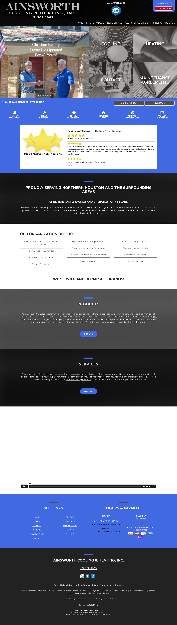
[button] (129, 103)
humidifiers (92, 319)
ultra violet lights (137, 319)
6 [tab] (51, 96)
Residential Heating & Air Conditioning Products (41, 243)
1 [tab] (39, 96)
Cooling (110, 44)
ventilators (151, 319)
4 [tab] (46, 96)
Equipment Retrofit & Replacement (88, 241)
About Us (169, 22)
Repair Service (88, 261)
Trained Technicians (41, 264)
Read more (139, 151)
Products (112, 22)
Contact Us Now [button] (164, 8)
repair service (99, 376)
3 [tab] (43, 96)
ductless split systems (107, 319)
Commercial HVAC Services (41, 251)
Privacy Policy (36, 534)
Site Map (70, 534)
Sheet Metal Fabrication (135, 254)
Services (124, 22)
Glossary (36, 538)
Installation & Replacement (41, 257)
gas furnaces (52, 319)
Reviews (89, 22)
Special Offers (139, 22)
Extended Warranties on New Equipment (88, 254)
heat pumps (39, 319)
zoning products (43, 322)
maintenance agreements (78, 379)
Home (80, 22)
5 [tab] (48, 96)
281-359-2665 (88, 568)
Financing (156, 22)
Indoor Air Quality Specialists (135, 241)
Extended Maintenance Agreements (88, 248)
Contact (111, 80)
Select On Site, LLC (96, 611)
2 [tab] (41, 96)
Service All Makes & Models (135, 248)
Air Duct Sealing (135, 261)
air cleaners (124, 319)
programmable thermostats (72, 319)
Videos (100, 22)
